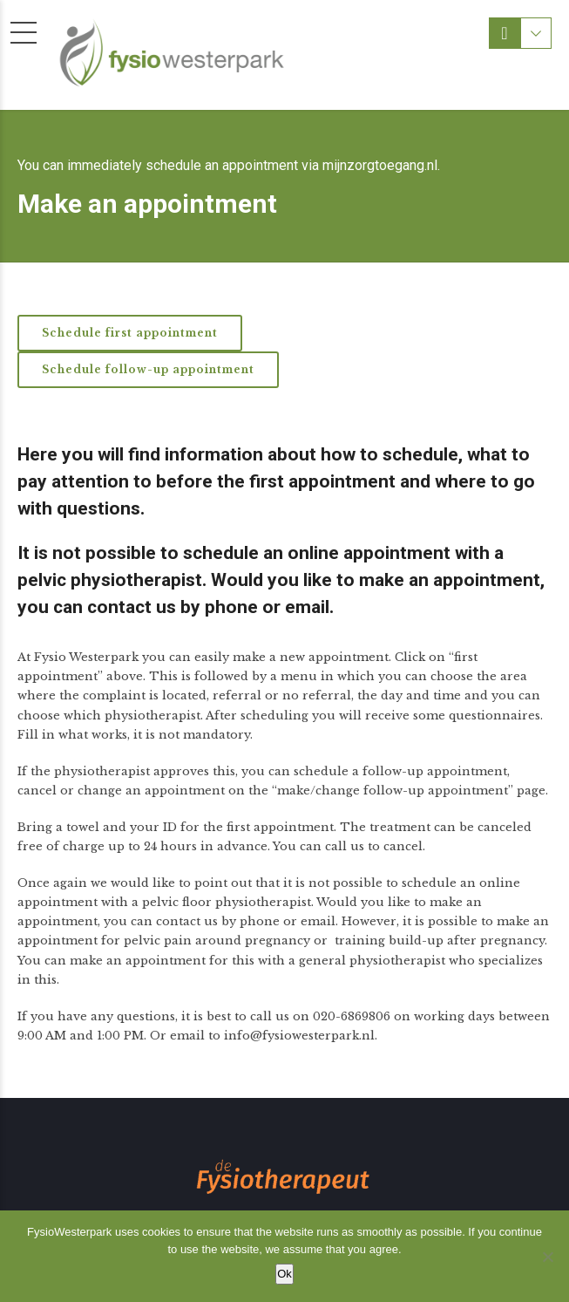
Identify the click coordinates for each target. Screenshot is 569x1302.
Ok (284, 1273)
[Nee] (547, 1256)
